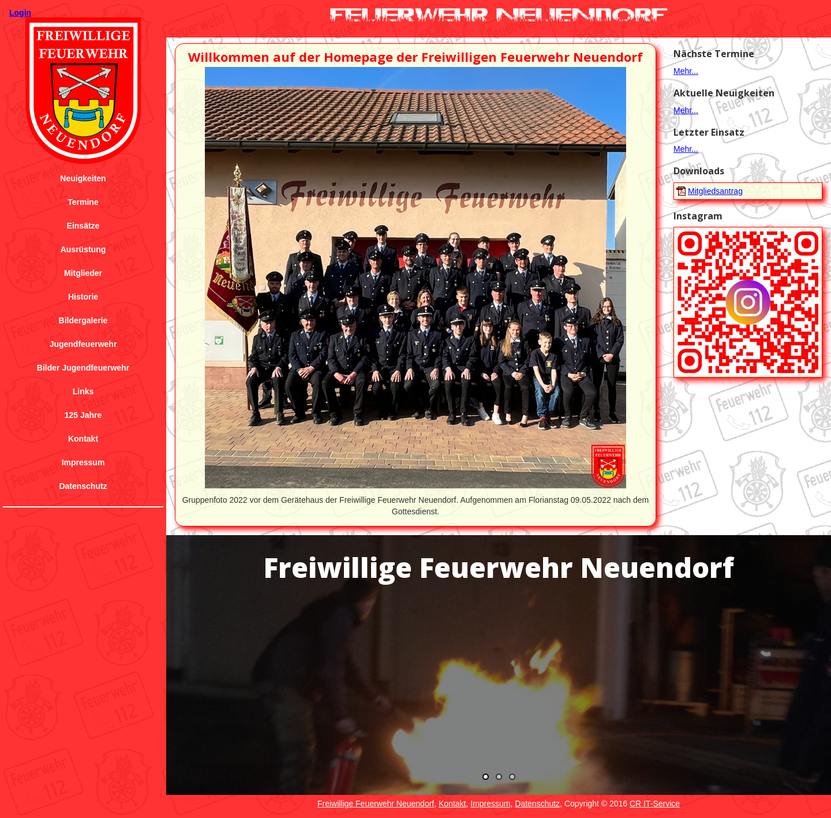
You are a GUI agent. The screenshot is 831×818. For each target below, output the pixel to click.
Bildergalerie (83, 320)
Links (83, 391)
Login (20, 12)
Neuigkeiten (83, 178)
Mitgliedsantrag (715, 191)
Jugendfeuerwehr (83, 344)
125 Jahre (83, 415)
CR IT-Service (655, 803)
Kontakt (83, 438)
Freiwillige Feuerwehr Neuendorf (375, 803)
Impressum (83, 462)
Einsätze (83, 225)
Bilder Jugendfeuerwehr (83, 367)
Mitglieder (83, 273)
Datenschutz (83, 486)
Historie (83, 296)
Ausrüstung (83, 249)
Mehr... (685, 71)
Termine (83, 202)
